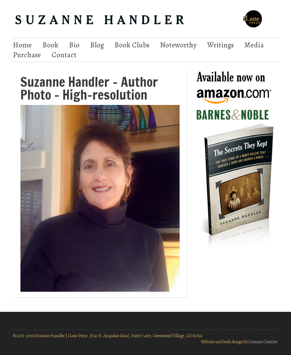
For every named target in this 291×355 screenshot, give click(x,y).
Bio (74, 45)
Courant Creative (263, 342)
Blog (97, 45)
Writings (220, 45)
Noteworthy (178, 45)
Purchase (27, 55)
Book (50, 45)
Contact (64, 55)
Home (22, 45)
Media (254, 45)
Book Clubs (131, 45)
